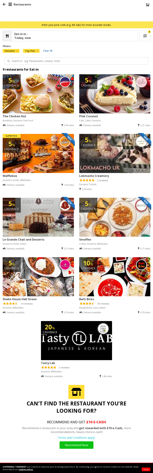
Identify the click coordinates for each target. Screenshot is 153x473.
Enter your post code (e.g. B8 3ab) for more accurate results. (76, 25)
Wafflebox (10, 176)
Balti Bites (86, 299)
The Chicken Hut (14, 116)
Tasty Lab (48, 363)
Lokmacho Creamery (94, 176)
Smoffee (85, 239)
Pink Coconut (88, 116)
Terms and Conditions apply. (76, 438)
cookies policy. (25, 469)
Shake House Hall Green (20, 299)
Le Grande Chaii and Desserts (23, 239)
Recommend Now (76, 445)
